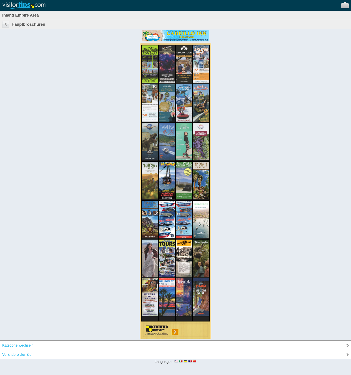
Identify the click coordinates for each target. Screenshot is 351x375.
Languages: (164, 362)
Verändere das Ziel (17, 354)
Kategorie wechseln (18, 345)
